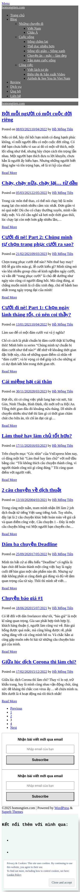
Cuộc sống (26, 37)
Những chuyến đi (31, 24)
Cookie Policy (14, 874)
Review (15, 82)
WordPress (61, 808)
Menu (6, 3)
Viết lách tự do (37, 69)
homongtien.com (13, 7)
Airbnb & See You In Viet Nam (48, 78)
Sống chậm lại (37, 41)
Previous (16, 708)
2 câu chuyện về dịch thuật (31, 490)
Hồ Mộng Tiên (62, 129)
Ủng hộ (15, 91)
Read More (9, 173)
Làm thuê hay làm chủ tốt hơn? (37, 435)
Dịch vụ (16, 86)
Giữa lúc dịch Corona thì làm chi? (39, 661)
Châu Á (32, 32)
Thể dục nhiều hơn (40, 46)
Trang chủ (17, 15)
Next (13, 727)
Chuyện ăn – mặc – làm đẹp (47, 55)
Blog (13, 19)
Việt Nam (34, 28)
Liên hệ (15, 96)
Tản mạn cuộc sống (41, 60)
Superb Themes (12, 812)
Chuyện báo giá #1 (22, 598)
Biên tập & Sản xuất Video (46, 74)
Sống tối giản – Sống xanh (46, 51)
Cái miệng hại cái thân (27, 381)
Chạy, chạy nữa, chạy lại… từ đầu (40, 183)
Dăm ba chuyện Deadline (29, 544)
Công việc (26, 65)
